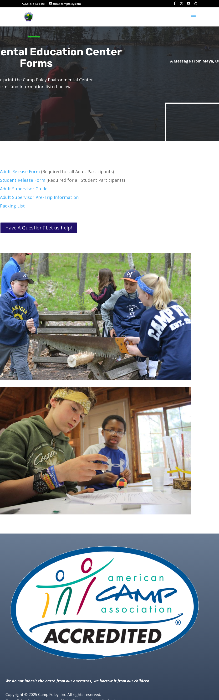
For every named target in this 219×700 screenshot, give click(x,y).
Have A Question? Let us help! (38, 227)
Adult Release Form (20, 171)
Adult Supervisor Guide (23, 189)
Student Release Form (22, 180)
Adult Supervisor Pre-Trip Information (39, 197)
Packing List (12, 206)
